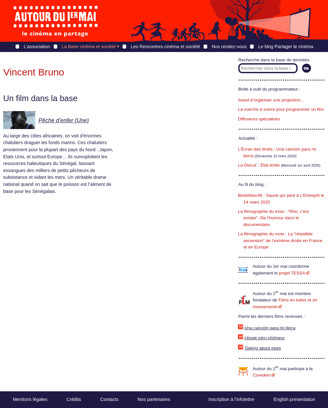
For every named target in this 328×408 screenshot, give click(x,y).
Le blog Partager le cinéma (285, 46)
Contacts (109, 399)
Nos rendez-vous (229, 46)
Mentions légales (30, 399)
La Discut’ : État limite (259, 165)
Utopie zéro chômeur (264, 337)
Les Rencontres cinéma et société (165, 46)
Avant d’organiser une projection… (271, 100)
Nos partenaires (154, 399)
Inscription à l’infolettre (231, 399)
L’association (37, 46)
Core (262, 375)
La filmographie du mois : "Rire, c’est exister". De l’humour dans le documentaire (273, 218)
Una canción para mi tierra (269, 328)
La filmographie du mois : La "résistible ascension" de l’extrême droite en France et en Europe (280, 240)
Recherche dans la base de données (273, 59)
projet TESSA (292, 273)
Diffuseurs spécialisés (259, 119)
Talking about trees (262, 348)
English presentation (294, 399)
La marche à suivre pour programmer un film (281, 109)
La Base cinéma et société (89, 46)
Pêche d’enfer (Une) (63, 120)
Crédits (74, 399)
